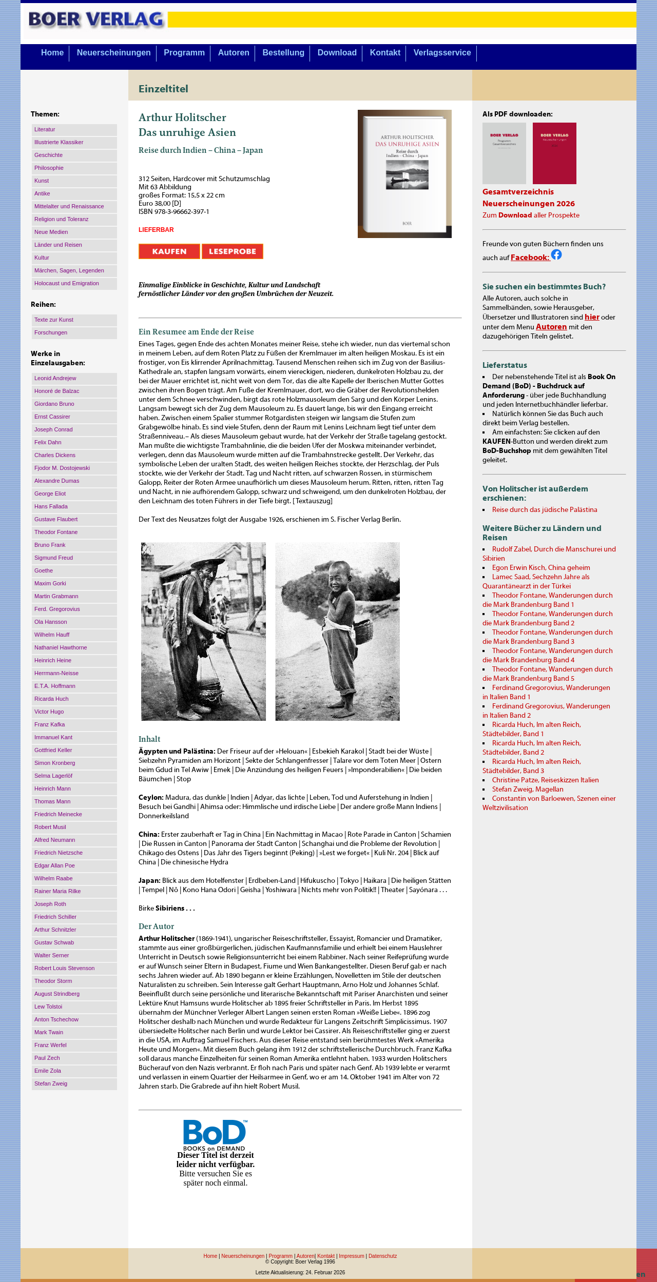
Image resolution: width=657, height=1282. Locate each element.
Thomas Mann (52, 801)
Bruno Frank (50, 545)
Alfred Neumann (54, 840)
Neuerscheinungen (114, 52)
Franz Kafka (49, 724)
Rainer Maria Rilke (57, 891)
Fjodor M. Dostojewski (62, 468)
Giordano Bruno (54, 404)
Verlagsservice (442, 52)
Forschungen (50, 332)
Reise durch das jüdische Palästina (544, 510)
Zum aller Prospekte (530, 215)
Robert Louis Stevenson (64, 968)
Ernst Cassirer (52, 416)
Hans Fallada (51, 506)
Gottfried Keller (53, 750)
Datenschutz (383, 1256)
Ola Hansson (50, 622)
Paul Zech (47, 1058)
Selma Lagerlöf (53, 776)
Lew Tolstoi (48, 1006)
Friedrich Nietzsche (58, 853)
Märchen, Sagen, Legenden (69, 270)
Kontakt (385, 52)
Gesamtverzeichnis (518, 191)
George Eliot (50, 493)
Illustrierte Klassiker (58, 142)
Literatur (44, 129)
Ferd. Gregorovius (57, 609)
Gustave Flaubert (56, 519)
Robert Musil (50, 827)
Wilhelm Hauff (51, 635)
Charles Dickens (54, 455)
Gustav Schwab (54, 942)
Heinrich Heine (52, 660)
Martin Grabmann (56, 596)
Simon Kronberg (54, 763)
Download (337, 52)
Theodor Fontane (56, 532)
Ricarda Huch (51, 699)
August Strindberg (57, 994)
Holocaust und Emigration (66, 283)
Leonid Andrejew (55, 378)
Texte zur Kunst (53, 320)
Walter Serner (51, 955)
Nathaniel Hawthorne (60, 647)
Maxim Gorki (50, 583)
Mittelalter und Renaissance (69, 206)
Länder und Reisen (58, 245)
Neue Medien (51, 232)
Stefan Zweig (50, 1083)
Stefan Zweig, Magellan (528, 789)
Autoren (233, 52)
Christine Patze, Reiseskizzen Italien (545, 780)
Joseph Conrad (53, 429)
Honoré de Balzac (56, 391)
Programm (184, 52)
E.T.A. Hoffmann (54, 686)
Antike (42, 193)
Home (52, 52)
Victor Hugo (49, 711)
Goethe (43, 570)
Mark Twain (48, 1032)
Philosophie (49, 168)
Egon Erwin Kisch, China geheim (541, 568)
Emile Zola (47, 1071)
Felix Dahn (48, 442)
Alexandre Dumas (56, 481)
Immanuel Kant (53, 737)
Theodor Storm (53, 981)
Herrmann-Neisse (56, 673)
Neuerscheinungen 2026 (528, 203)
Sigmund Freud (53, 558)
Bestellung (284, 52)
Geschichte (48, 155)
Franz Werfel (50, 1045)
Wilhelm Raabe (53, 878)
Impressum (351, 1256)
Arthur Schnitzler (55, 929)
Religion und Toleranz (61, 219)
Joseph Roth (50, 904)
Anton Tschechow (56, 1019)
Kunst (41, 180)
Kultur (41, 257)
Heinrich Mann (52, 788)
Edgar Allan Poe (54, 865)
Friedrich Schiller (55, 917)
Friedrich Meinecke (58, 814)
